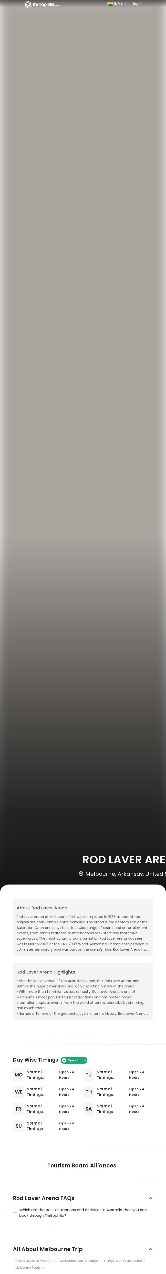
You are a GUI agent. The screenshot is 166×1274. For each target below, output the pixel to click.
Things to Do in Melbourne (123, 1261)
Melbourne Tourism (29, 1267)
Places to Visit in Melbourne (35, 1261)
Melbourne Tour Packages (79, 1261)
